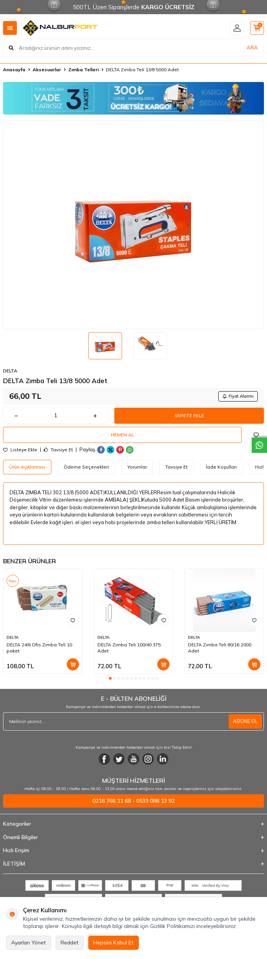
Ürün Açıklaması (27, 467)
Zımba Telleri (83, 69)
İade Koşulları (221, 467)
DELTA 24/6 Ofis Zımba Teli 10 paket (39, 648)
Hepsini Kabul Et (113, 942)
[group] (133, 225)
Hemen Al (122, 435)
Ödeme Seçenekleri (86, 467)
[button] (110, 678)
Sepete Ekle (189, 415)
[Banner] (133, 98)
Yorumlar (137, 467)
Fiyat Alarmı (238, 396)
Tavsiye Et (58, 450)
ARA (252, 47)
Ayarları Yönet (28, 942)
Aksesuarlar (47, 69)
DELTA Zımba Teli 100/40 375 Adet (129, 648)
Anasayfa (14, 69)
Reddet (70, 942)
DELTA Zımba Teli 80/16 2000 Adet (219, 648)
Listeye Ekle (20, 450)
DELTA (10, 371)
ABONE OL (245, 721)
